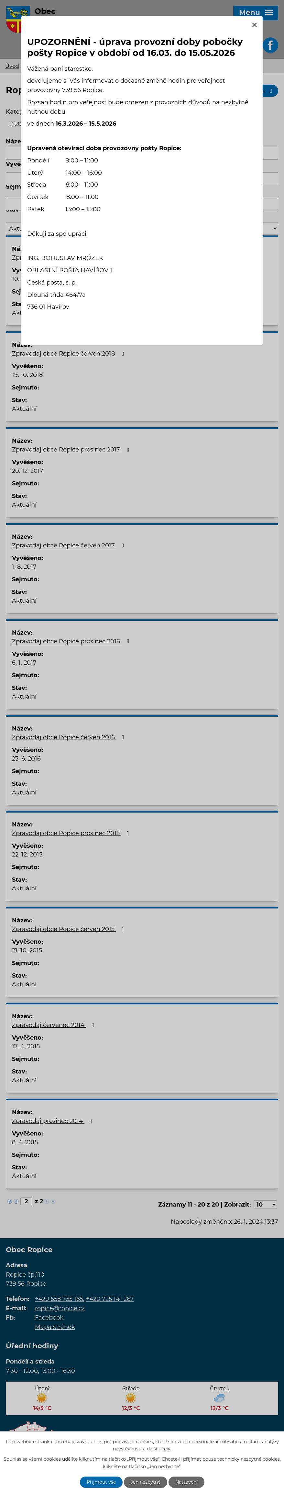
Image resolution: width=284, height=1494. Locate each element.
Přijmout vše (101, 1482)
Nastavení (186, 1482)
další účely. (159, 1449)
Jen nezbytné (145, 1482)
